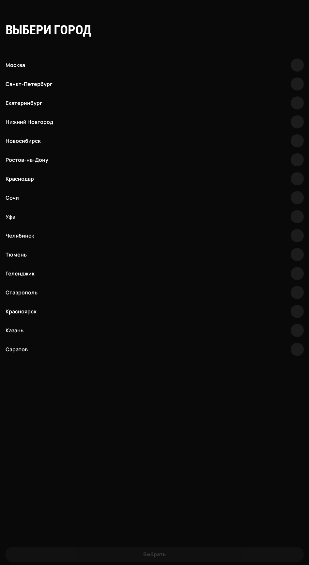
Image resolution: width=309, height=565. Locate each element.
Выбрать (154, 554)
